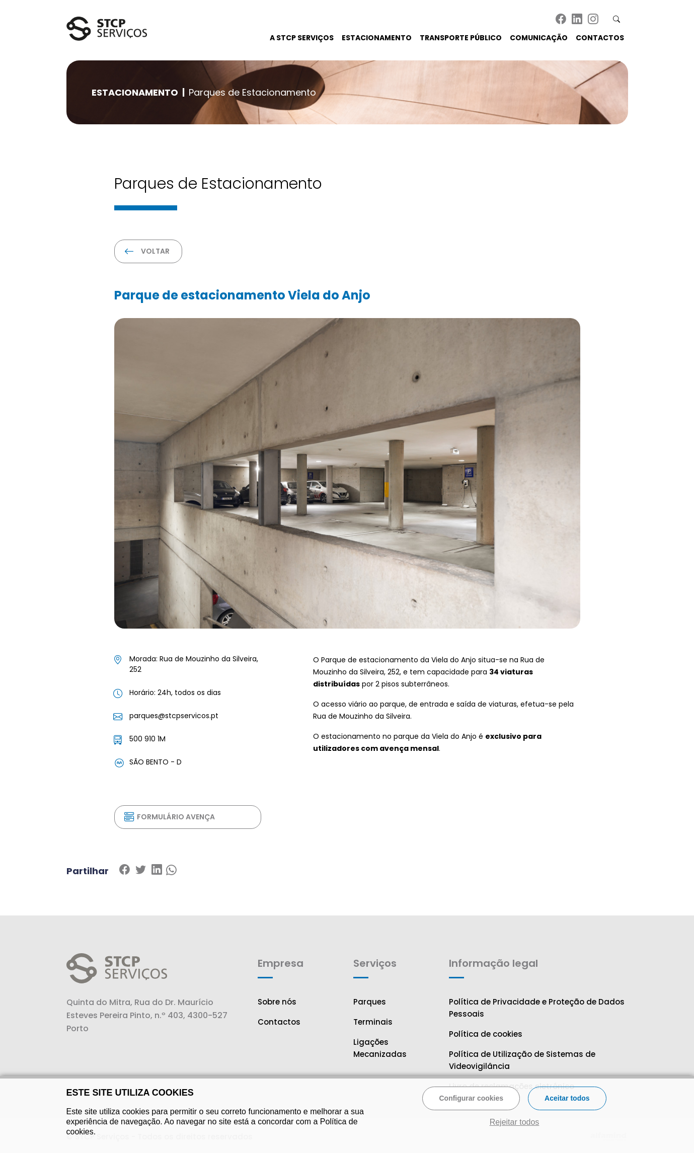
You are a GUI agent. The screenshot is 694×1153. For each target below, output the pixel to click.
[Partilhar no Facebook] (124, 870)
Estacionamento (377, 38)
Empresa (280, 963)
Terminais (373, 1022)
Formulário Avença (170, 817)
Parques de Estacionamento (252, 92)
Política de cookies (485, 1034)
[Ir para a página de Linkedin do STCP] (578, 20)
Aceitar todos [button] (567, 1098)
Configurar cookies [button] (471, 1098)
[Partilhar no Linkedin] (140, 870)
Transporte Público (461, 38)
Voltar (148, 251)
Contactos (600, 38)
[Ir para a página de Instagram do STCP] (594, 20)
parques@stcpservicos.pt (173, 716)
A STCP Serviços (302, 38)
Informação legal (493, 963)
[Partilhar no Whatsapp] (171, 870)
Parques (369, 1001)
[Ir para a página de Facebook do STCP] (562, 20)
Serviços (375, 963)
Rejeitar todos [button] (514, 1122)
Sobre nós (277, 1001)
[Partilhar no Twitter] (156, 870)
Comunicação (539, 38)
